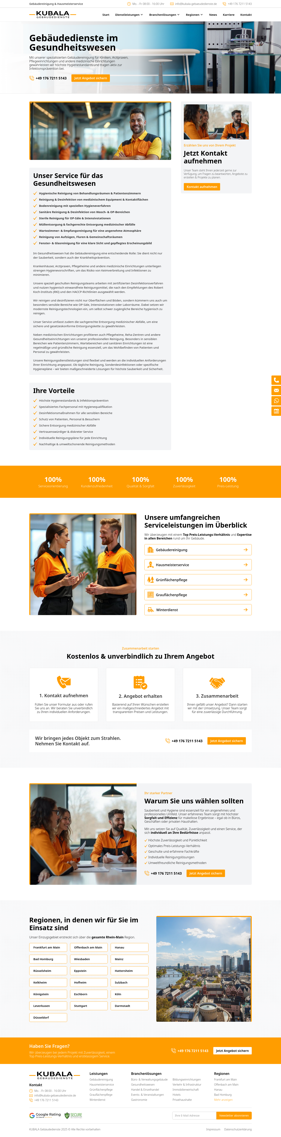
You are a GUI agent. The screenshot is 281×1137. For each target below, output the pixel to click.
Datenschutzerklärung (238, 1129)
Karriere (229, 15)
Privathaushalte (182, 1100)
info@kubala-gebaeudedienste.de (196, 4)
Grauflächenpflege (101, 1094)
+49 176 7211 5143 (240, 4)
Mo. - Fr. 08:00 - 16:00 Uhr (148, 4)
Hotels (177, 1094)
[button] (126, 15)
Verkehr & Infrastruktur (187, 1084)
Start (105, 15)
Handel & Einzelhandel (145, 1089)
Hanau (218, 1089)
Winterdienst (97, 1100)
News (213, 15)
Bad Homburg (223, 1094)
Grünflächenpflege (101, 1089)
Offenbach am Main (226, 1084)
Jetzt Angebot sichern (90, 78)
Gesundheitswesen (143, 1084)
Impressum (213, 1129)
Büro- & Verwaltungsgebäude (149, 1079)
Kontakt (246, 15)
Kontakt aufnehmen (202, 187)
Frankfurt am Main (225, 1079)
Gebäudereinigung (101, 1079)
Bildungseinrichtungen (187, 1079)
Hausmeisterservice (102, 1084)
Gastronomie (139, 1100)
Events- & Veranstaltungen (147, 1094)
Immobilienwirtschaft (186, 1089)
